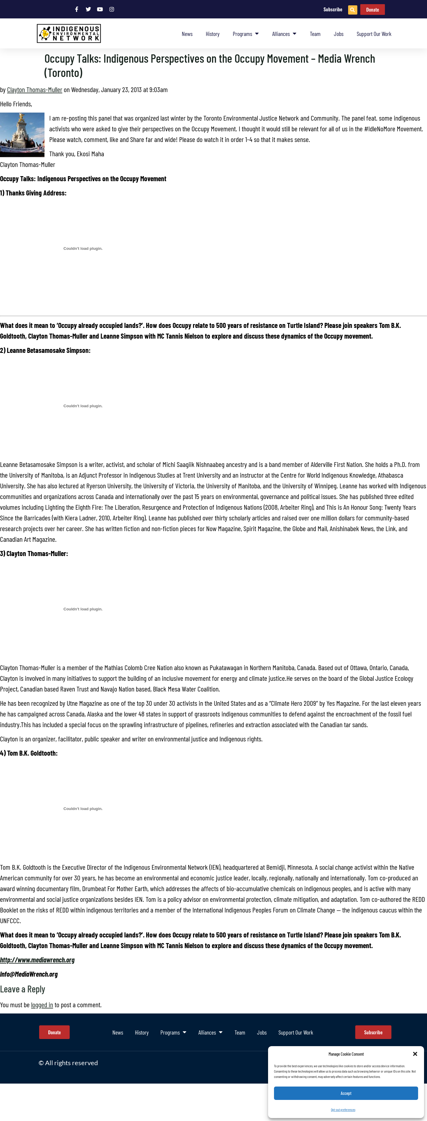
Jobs (338, 33)
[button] (415, 1054)
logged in (42, 1004)
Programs (246, 34)
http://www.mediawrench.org (37, 959)
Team (315, 33)
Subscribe (333, 9)
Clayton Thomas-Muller (34, 89)
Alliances (284, 34)
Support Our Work (374, 33)
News (187, 33)
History (212, 33)
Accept (346, 1093)
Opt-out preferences (343, 1109)
